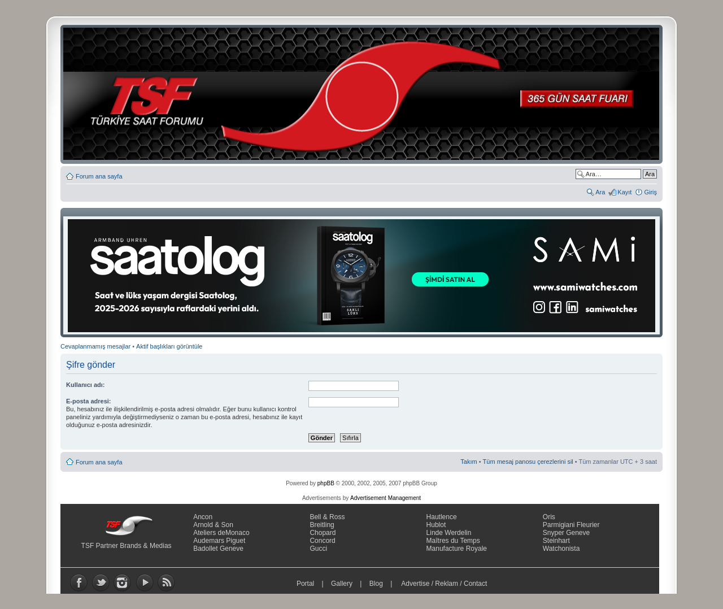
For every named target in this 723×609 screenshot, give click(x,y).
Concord (322, 541)
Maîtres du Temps (453, 541)
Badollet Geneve (218, 549)
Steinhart (556, 541)
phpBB (325, 483)
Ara (600, 192)
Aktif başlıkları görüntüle (169, 346)
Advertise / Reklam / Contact (444, 584)
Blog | (383, 584)
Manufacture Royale (456, 549)
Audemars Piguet (219, 541)
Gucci (318, 549)
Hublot (436, 525)
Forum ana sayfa (99, 176)
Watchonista (561, 549)
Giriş (650, 192)
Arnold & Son (213, 525)
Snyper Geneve (566, 533)
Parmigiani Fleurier (571, 525)
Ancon (202, 517)
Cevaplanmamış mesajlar (95, 346)
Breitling (322, 525)
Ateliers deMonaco (221, 533)
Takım (468, 461)
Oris (549, 517)
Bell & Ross (327, 517)
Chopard (323, 533)
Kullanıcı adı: (85, 384)
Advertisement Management (385, 498)
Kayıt (624, 192)
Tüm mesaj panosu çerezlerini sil (528, 461)
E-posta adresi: (88, 401)
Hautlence (441, 517)
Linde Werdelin (449, 533)
